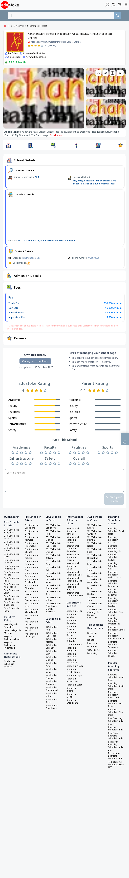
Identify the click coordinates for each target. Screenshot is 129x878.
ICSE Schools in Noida (94, 544)
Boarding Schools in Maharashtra (114, 575)
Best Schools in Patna (11, 609)
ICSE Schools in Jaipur (94, 562)
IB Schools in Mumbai (52, 658)
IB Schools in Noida (52, 628)
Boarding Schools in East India (115, 704)
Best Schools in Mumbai (11, 537)
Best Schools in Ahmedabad (11, 585)
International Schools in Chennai (73, 557)
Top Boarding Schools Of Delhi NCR (116, 765)
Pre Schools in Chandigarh (31, 635)
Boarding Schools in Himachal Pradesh (113, 602)
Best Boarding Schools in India (115, 719)
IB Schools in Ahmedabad (52, 689)
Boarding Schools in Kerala (116, 628)
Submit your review (114, 499)
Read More (56, 135)
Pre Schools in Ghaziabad (31, 587)
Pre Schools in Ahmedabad (31, 611)
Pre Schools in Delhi (31, 532)
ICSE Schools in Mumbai (94, 538)
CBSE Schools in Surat (53, 593)
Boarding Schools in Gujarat (113, 566)
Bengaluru (92, 633)
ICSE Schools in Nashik (94, 593)
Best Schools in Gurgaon (11, 543)
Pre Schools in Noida (31, 593)
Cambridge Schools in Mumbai (9, 664)
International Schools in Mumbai (73, 540)
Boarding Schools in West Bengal (115, 612)
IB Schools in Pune (52, 664)
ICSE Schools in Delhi (94, 587)
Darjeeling (92, 653)
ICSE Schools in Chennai (94, 605)
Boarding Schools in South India (116, 686)
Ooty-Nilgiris (93, 650)
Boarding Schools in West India (115, 712)
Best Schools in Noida (11, 549)
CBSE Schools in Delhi (53, 568)
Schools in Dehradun (71, 640)
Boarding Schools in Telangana (113, 645)
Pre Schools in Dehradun (31, 562)
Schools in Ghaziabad (72, 661)
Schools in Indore (71, 689)
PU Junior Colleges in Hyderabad (9, 645)
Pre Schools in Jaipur (31, 605)
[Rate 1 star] (29, 45)
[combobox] (61, 15)
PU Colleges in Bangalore (11, 625)
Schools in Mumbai (71, 615)
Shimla (90, 636)
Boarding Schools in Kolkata (113, 557)
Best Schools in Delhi (11, 555)
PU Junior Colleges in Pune (12, 638)
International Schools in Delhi (74, 579)
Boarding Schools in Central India (114, 695)
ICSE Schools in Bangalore (94, 575)
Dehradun (92, 646)
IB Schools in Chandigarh (52, 707)
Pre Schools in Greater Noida (32, 599)
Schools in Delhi (74, 611)
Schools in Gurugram (71, 649)
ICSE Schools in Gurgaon (94, 532)
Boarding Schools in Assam (113, 540)
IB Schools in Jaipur (52, 670)
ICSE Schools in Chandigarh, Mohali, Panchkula (94, 613)
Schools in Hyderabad (72, 621)
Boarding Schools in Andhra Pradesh (116, 636)
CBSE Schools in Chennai (53, 550)
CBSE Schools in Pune (53, 562)
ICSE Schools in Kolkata (94, 526)
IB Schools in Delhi (52, 652)
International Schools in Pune (74, 573)
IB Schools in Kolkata (52, 640)
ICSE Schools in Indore (94, 568)
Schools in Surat (74, 684)
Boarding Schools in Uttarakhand (114, 621)
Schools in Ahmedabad (72, 680)
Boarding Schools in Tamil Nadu (116, 531)
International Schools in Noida (75, 594)
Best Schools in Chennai (11, 561)
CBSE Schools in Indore (53, 599)
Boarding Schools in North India (116, 677)
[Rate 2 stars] (32, 45)
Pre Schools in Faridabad (31, 581)
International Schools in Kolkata (73, 566)
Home (11, 25)
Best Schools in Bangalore (11, 531)
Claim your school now (35, 361)
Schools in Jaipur (74, 675)
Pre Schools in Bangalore (31, 526)
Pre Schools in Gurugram (31, 575)
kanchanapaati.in (31, 257)
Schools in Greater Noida (73, 670)
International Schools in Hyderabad (73, 549)
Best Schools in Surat (11, 591)
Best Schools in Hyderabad (11, 567)
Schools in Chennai (71, 627)
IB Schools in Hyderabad (52, 634)
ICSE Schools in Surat (94, 599)
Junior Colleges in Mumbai (12, 632)
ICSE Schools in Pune (94, 550)
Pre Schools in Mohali (31, 629)
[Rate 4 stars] (38, 45)
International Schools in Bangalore (73, 531)
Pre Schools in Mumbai (31, 538)
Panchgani (92, 643)
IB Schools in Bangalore (52, 682)
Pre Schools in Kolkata (31, 556)
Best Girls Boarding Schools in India (115, 727)
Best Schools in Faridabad (11, 597)
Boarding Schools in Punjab (113, 653)
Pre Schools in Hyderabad (31, 544)
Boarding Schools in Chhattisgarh (114, 549)
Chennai (20, 25)
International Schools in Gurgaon (73, 587)
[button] (8, 145)
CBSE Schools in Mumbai (53, 538)
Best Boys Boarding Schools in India (115, 736)
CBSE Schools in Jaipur (53, 581)
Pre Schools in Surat (31, 617)
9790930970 (93, 257)
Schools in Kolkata (71, 634)
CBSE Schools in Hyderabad (53, 544)
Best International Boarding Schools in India (115, 754)
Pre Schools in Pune (31, 568)
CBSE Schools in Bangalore (53, 526)
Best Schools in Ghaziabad (11, 603)
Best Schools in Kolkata (11, 573)
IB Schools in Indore (52, 695)
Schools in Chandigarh (72, 701)
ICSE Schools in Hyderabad (94, 556)
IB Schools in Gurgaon (52, 646)
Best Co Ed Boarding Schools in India (115, 744)
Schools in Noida (75, 666)
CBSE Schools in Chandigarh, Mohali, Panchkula (53, 607)
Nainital (91, 640)
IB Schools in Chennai (52, 676)
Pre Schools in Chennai (31, 550)
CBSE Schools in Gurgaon (53, 575)
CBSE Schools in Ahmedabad (53, 587)
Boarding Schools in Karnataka (113, 584)
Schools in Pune (74, 644)
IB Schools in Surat (52, 701)
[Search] (117, 15)
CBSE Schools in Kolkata (53, 556)
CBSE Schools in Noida (53, 532)
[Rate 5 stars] (41, 45)
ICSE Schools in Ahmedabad (94, 581)
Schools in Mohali (71, 695)
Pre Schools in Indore (31, 623)
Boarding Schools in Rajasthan (113, 592)
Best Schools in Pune (11, 579)
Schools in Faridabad (71, 655)
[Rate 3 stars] (35, 45)
